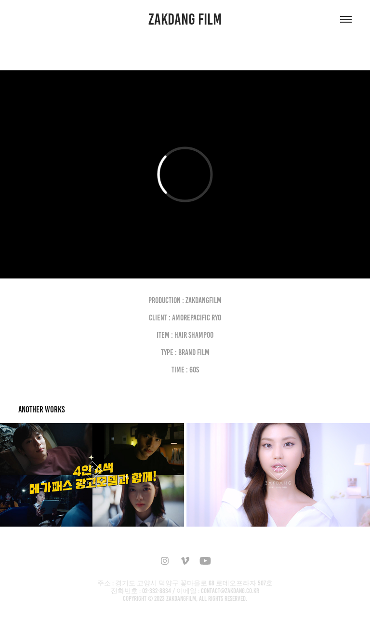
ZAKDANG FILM (185, 19)
